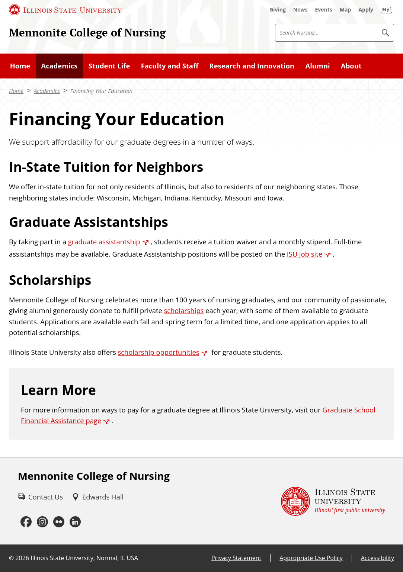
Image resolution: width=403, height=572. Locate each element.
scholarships (184, 310)
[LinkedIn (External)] (75, 522)
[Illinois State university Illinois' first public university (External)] (333, 501)
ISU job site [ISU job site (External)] (304, 253)
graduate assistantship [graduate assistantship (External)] (104, 241)
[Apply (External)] (366, 9)
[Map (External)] (345, 9)
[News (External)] (300, 9)
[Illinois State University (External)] (65, 9)
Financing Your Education (101, 90)
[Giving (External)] (277, 9)
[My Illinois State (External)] (386, 9)
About (351, 65)
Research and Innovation (252, 65)
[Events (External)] (324, 9)
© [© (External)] (11, 558)
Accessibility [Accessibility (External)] (377, 558)
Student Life (109, 65)
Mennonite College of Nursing (87, 32)
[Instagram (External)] (42, 522)
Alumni (318, 65)
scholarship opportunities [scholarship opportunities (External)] (158, 352)
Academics (59, 65)
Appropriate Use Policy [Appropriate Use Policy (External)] (310, 558)
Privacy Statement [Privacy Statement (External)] (236, 558)
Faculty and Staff (170, 65)
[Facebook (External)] (26, 522)
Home (20, 65)
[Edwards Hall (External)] (98, 496)
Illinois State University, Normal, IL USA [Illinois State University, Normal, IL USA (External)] (84, 558)
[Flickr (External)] (59, 522)
